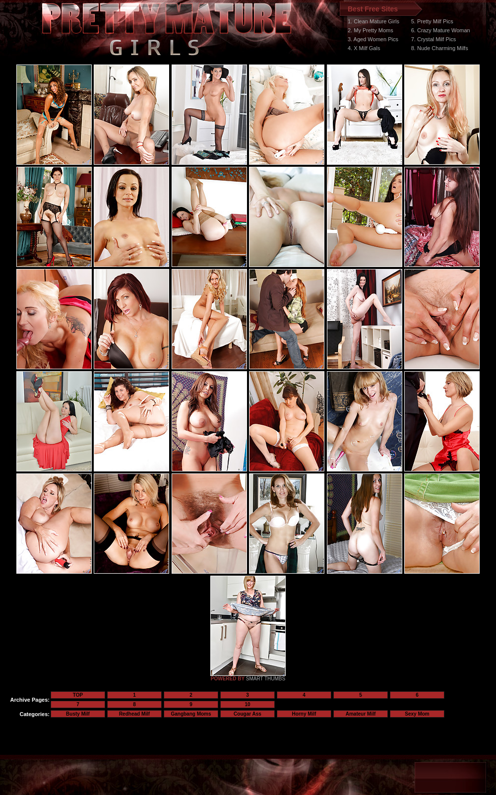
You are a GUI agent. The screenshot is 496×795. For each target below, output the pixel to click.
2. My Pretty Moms (370, 30)
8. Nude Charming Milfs (439, 48)
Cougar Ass (247, 714)
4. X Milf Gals (364, 48)
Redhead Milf (134, 714)
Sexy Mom (417, 714)
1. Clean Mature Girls (373, 21)
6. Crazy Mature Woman (440, 30)
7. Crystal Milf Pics (433, 39)
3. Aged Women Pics (373, 39)
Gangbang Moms (191, 714)
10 (247, 704)
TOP (78, 695)
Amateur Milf (361, 714)
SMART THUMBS (265, 678)
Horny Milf (304, 714)
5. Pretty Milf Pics (432, 21)
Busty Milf (78, 714)
